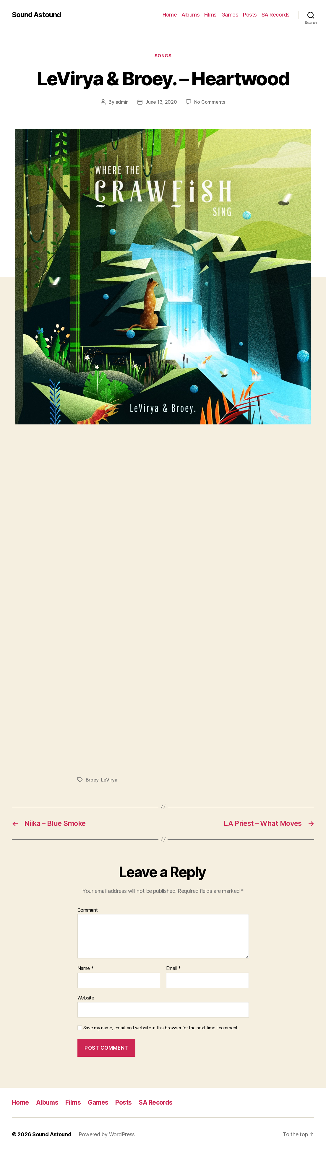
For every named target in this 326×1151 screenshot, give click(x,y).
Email (173, 968)
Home (170, 15)
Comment (87, 910)
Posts (250, 15)
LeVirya (109, 780)
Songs (163, 55)
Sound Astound (36, 14)
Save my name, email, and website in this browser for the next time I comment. (161, 1027)
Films (210, 15)
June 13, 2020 (161, 102)
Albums (190, 15)
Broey (92, 780)
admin (122, 102)
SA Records (276, 15)
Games (230, 15)
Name (85, 968)
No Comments (209, 102)
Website (85, 998)
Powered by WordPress (107, 1134)
